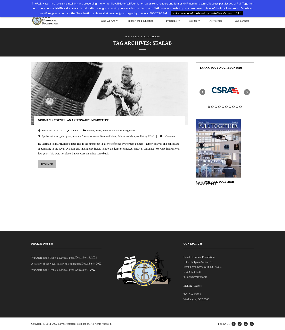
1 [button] (209, 106)
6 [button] (226, 106)
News (99, 130)
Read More (47, 163)
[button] (202, 92)
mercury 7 (78, 136)
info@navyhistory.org (195, 276)
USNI (151, 136)
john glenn (66, 136)
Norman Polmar (111, 130)
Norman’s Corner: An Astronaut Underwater (73, 120)
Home (128, 36)
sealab (129, 136)
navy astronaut (91, 136)
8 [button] (233, 106)
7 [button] (230, 106)
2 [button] (212, 106)
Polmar (121, 136)
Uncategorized (127, 130)
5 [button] (223, 106)
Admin (74, 130)
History (90, 130)
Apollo (45, 136)
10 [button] (240, 106)
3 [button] (216, 106)
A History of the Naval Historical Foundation (56, 263)
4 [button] (219, 106)
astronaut (54, 136)
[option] (224, 90)
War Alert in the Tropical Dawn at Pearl (53, 257)
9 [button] (237, 106)
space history (140, 136)
